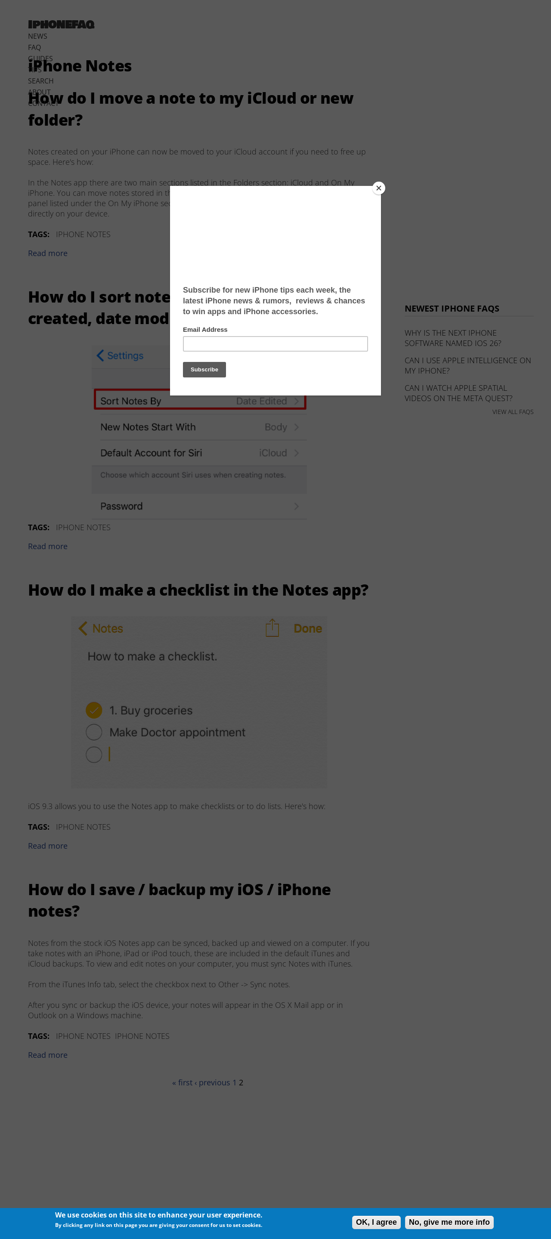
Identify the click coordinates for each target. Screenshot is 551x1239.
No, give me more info (449, 1222)
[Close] (378, 188)
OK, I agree (376, 1222)
